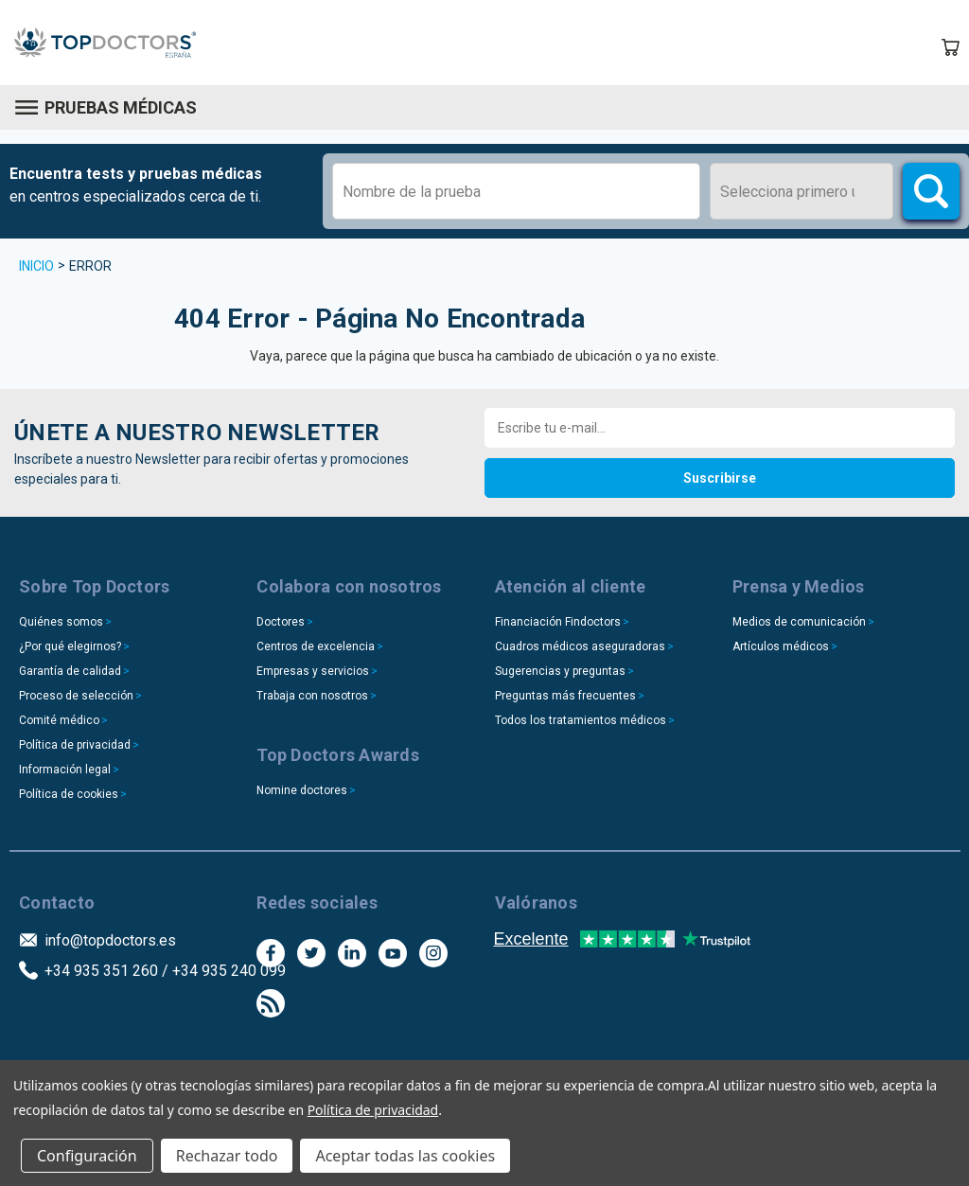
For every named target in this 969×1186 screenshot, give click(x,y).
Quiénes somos (61, 621)
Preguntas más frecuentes (565, 695)
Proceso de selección (76, 695)
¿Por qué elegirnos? (70, 646)
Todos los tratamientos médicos (580, 720)
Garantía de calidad (70, 671)
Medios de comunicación (799, 621)
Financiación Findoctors (558, 621)
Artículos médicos (780, 646)
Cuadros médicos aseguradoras (580, 646)
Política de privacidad (75, 745)
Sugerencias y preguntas (560, 671)
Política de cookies (68, 794)
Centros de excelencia (315, 646)
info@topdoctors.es (110, 940)
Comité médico (59, 720)
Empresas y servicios (312, 671)
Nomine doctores (301, 790)
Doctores (280, 621)
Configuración (87, 1155)
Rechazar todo (227, 1155)
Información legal (65, 769)
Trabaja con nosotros (312, 695)
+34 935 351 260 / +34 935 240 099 (165, 971)
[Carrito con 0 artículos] (950, 47)
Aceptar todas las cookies (405, 1155)
